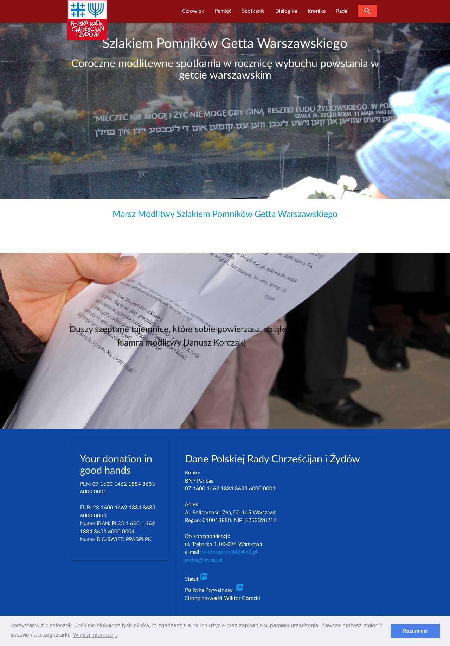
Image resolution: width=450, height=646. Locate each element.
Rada (341, 11)
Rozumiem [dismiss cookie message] (415, 631)
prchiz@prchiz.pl (204, 560)
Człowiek (193, 11)
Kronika (317, 11)
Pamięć (223, 11)
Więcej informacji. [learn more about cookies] (95, 635)
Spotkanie (253, 11)
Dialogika (286, 11)
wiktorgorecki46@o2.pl (229, 552)
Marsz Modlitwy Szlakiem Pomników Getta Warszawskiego (225, 214)
